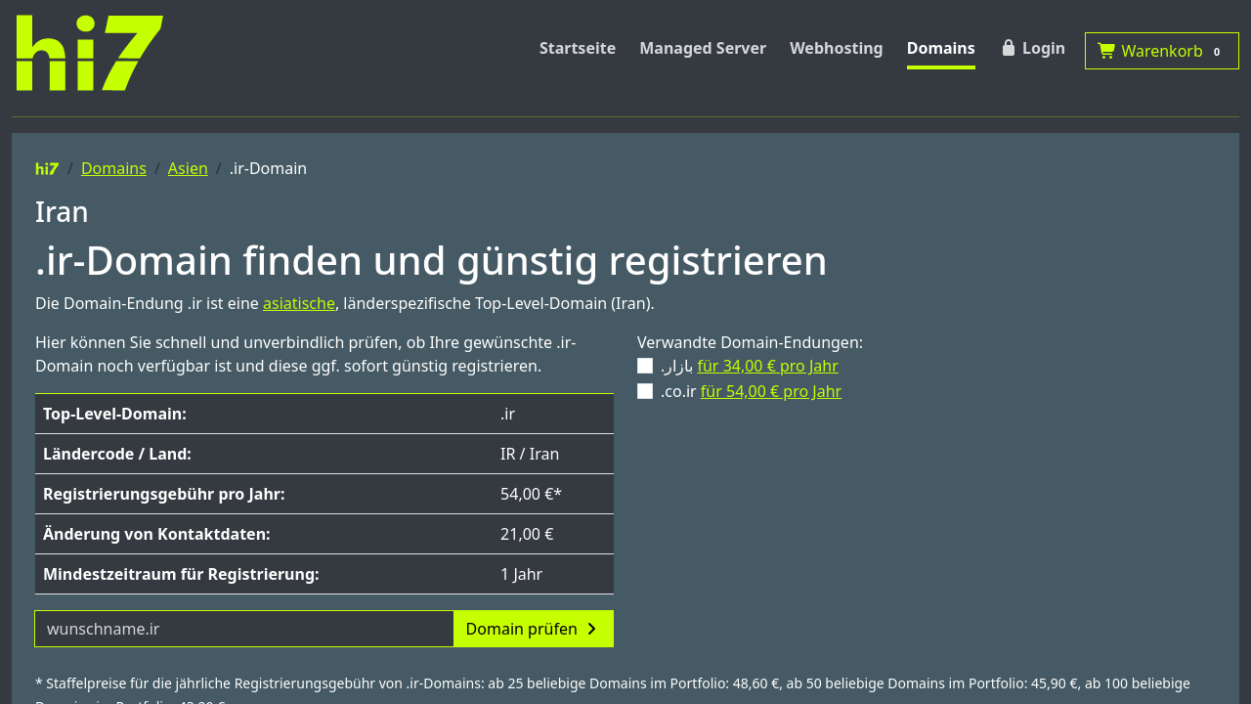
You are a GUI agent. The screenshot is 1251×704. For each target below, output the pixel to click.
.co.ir (751, 391)
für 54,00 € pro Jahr (771, 391)
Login (1032, 48)
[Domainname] (244, 628)
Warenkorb (1162, 51)
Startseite (577, 48)
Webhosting (837, 48)
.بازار (750, 365)
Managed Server (702, 48)
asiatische (299, 303)
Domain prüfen (533, 628)
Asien (188, 168)
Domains (941, 48)
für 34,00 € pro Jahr (767, 365)
